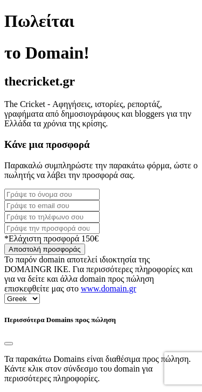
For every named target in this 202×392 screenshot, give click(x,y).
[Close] (8, 343)
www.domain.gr (108, 288)
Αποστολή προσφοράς (45, 249)
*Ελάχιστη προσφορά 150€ (51, 238)
